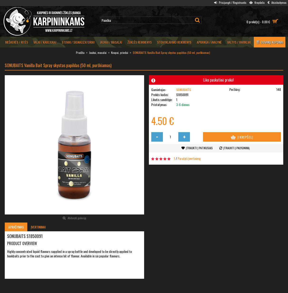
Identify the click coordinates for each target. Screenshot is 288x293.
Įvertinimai (38, 226)
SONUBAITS (183, 89)
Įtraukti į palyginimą (236, 148)
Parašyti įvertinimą (189, 158)
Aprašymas (16, 226)
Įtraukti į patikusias (199, 148)
